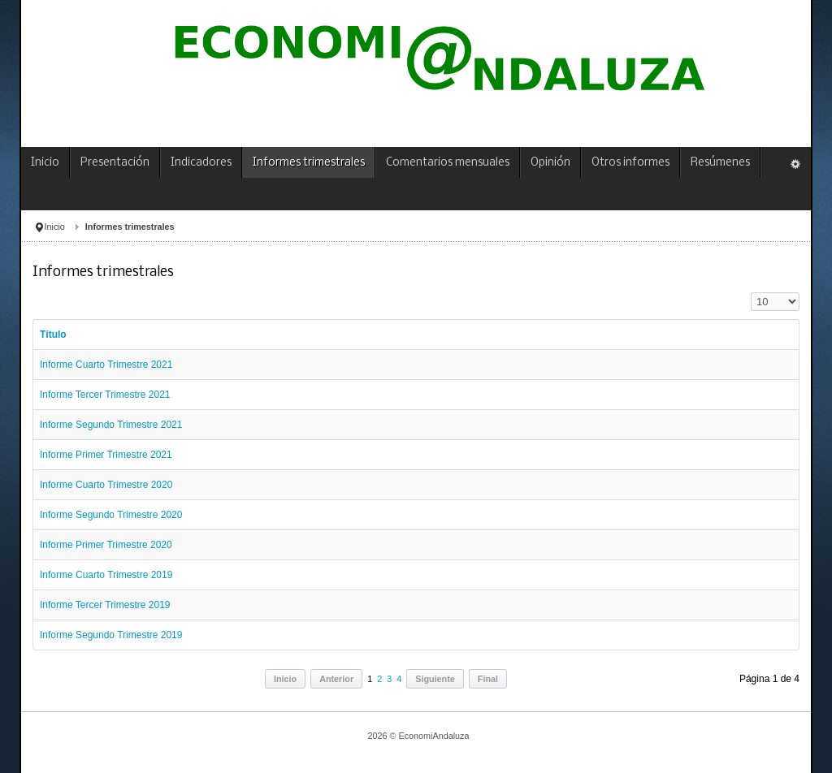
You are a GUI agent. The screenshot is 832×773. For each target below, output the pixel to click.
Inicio (55, 226)
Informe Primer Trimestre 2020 (106, 545)
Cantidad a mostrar (751, 292)
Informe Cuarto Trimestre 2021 (106, 364)
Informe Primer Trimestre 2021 (106, 454)
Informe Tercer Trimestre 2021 (105, 394)
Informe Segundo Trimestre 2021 (111, 424)
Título (53, 334)
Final (488, 679)
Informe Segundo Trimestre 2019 (111, 635)
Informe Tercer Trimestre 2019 (105, 605)
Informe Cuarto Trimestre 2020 (106, 484)
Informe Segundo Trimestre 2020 (111, 514)
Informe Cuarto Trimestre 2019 (106, 575)
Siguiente (435, 679)
